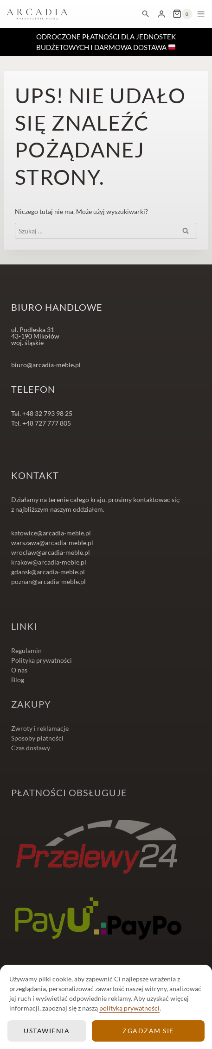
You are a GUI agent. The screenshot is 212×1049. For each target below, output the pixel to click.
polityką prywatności (129, 1008)
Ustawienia (47, 1031)
